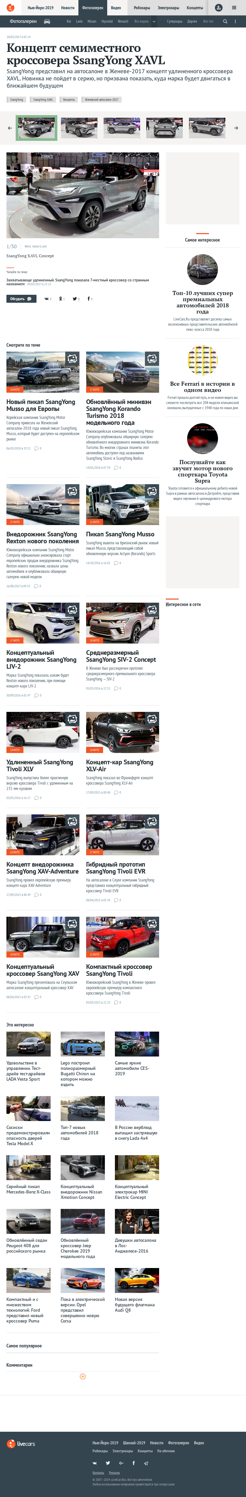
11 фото (94, 522)
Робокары (142, 8)
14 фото (15, 750)
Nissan (92, 21)
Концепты (195, 8)
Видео (116, 8)
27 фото (15, 522)
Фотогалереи (92, 8)
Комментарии (19, 1364)
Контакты (98, 1472)
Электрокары (168, 8)
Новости (68, 8)
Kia (69, 21)
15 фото (94, 954)
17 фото (94, 389)
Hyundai (107, 21)
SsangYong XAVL (43, 99)
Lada (79, 21)
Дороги (192, 21)
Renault (123, 21)
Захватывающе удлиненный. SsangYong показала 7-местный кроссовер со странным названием (77, 282)
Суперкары (174, 21)
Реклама (114, 1472)
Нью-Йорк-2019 (40, 8)
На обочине (166, 1450)
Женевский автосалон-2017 (102, 99)
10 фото (15, 389)
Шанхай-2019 (134, 1443)
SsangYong (16, 99)
